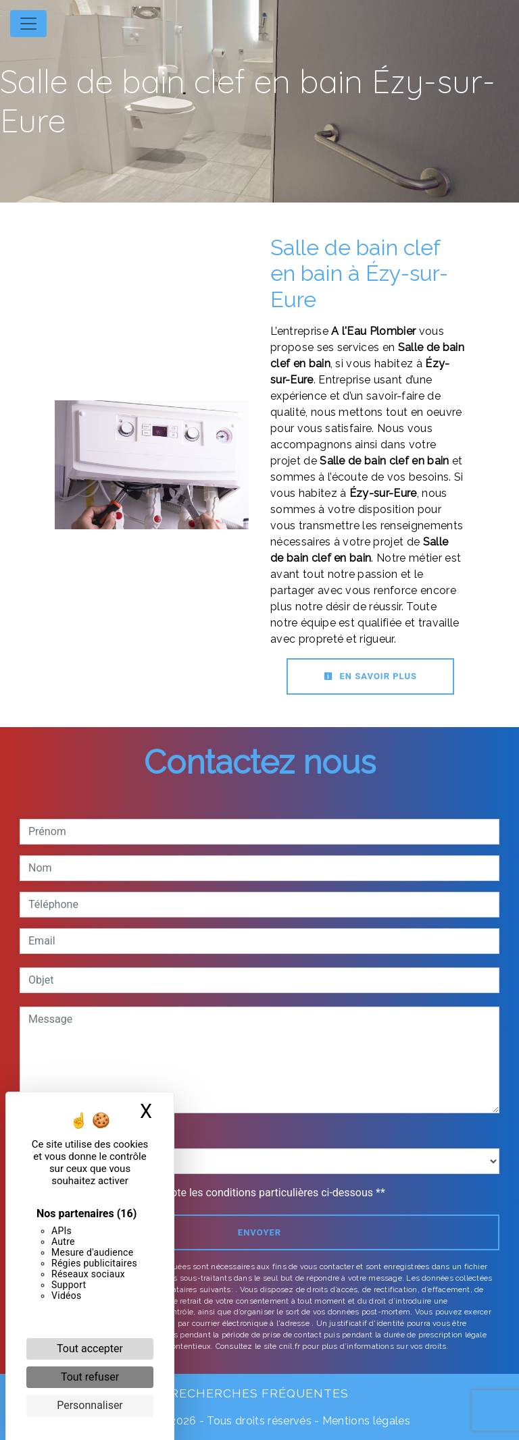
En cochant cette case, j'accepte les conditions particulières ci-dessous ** (209, 1192)
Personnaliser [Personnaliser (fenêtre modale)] (90, 1405)
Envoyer (259, 1232)
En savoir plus (370, 676)
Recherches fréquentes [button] (259, 1393)
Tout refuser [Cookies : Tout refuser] (90, 1376)
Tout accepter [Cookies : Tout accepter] (90, 1348)
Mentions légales (365, 1420)
